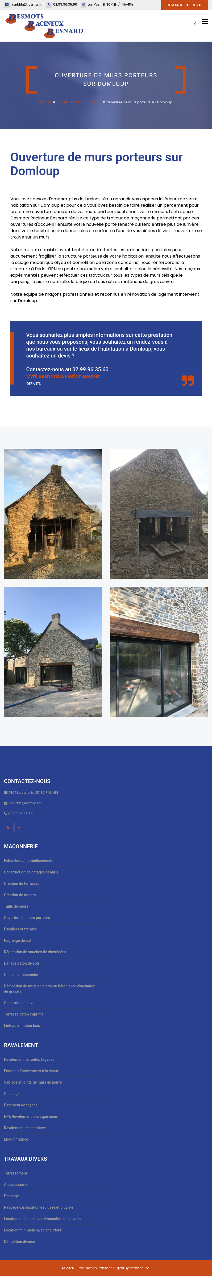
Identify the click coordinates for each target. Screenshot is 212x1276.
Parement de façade (21, 1105)
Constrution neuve (19, 1003)
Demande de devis (185, 5)
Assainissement (17, 1184)
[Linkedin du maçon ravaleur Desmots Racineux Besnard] (9, 827)
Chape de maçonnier (21, 975)
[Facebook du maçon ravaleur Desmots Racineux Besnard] (19, 827)
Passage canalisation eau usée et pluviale (38, 1207)
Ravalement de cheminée (25, 1128)
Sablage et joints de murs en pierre (33, 1082)
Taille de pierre (16, 906)
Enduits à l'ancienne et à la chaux (31, 1071)
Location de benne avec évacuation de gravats (42, 1219)
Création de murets (20, 895)
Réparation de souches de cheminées (35, 952)
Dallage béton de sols (22, 963)
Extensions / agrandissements (29, 861)
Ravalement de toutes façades (29, 1059)
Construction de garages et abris (31, 872)
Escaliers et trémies (20, 929)
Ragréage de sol (17, 940)
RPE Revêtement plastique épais (31, 1116)
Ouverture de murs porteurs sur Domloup (96, 164)
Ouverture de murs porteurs (79, 102)
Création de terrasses (22, 883)
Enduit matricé (16, 1139)
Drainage (11, 1196)
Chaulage (12, 1094)
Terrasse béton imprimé (24, 1014)
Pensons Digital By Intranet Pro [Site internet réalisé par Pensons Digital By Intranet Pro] (123, 1267)
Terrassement (15, 1173)
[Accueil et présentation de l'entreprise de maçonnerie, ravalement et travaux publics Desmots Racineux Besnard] (44, 25)
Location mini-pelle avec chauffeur (32, 1230)
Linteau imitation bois (22, 1025)
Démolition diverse (19, 1241)
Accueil (45, 102)
